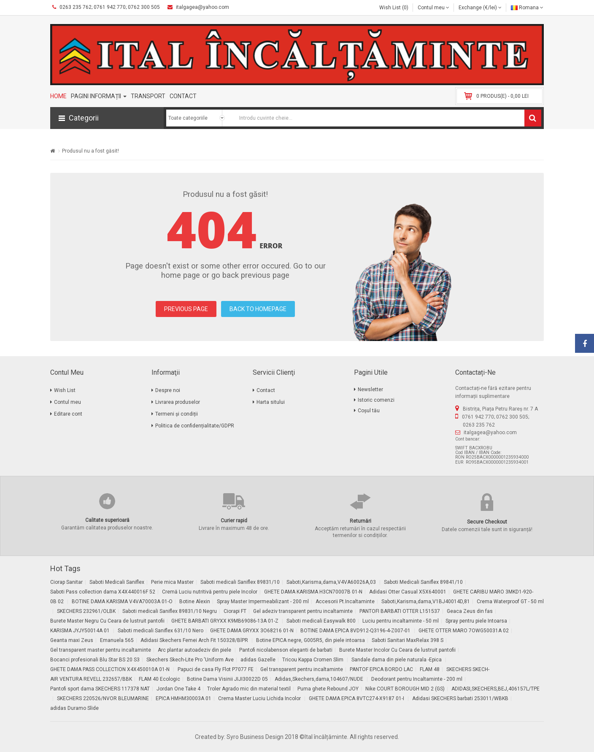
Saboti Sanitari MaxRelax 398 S (407, 640)
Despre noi (167, 390)
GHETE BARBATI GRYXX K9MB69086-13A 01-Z (225, 621)
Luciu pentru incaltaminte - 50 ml (400, 621)
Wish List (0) (393, 8)
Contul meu (67, 402)
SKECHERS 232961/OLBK (86, 611)
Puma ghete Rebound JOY (328, 689)
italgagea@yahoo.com (490, 432)
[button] (107, 118)
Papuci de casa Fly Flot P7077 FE (216, 669)
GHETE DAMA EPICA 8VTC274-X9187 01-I (357, 698)
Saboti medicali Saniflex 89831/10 (240, 582)
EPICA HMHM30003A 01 (183, 698)
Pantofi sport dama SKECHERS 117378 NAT (100, 689)
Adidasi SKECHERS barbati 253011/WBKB (460, 698)
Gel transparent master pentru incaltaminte (100, 650)
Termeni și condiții (176, 414)
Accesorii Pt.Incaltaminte (345, 601)
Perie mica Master (172, 582)
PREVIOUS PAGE (186, 309)
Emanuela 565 (117, 640)
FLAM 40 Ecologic (159, 679)
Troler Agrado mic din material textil (249, 689)
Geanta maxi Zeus (71, 640)
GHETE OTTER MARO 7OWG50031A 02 (463, 631)
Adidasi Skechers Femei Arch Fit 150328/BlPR (194, 640)
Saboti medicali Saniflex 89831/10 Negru (169, 611)
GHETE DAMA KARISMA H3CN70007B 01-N (313, 592)
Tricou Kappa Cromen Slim (313, 660)
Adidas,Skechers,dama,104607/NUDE (319, 679)
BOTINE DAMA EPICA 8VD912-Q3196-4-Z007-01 (356, 631)
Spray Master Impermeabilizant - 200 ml (263, 601)
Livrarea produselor (177, 402)
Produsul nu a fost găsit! (90, 151)
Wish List (65, 390)
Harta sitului (270, 402)
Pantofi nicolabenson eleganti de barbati (285, 650)
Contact (265, 390)
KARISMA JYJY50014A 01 (80, 631)
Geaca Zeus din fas (470, 611)
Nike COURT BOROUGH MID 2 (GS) (405, 689)
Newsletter (370, 389)
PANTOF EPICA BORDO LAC (381, 669)
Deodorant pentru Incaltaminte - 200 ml (416, 679)
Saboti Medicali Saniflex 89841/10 (423, 582)
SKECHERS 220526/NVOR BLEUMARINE (103, 698)
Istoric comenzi (376, 400)
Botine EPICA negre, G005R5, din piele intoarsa (310, 640)
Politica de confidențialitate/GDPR (194, 426)
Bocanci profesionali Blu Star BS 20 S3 (95, 660)
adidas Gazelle (257, 660)
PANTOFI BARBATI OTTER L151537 (399, 611)
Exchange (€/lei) (480, 8)
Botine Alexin (194, 601)
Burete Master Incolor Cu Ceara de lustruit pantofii (397, 650)
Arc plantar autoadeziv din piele (195, 650)
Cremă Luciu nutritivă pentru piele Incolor (209, 592)
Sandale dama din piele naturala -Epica (397, 660)
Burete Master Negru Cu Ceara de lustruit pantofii (107, 621)
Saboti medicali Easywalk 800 (321, 621)
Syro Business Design (255, 736)
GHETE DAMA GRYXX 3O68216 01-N (252, 631)
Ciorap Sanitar (66, 582)
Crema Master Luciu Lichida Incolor (260, 698)
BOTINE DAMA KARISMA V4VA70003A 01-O (122, 601)
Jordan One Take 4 (178, 689)
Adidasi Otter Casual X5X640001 (407, 592)
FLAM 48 (430, 669)
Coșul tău (369, 411)
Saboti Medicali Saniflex (116, 582)
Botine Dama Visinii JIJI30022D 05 (227, 679)
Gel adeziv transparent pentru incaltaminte (303, 611)
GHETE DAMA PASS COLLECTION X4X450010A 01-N (110, 669)
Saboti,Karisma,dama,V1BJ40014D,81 (425, 601)
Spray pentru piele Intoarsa (476, 621)
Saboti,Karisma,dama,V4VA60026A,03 (331, 582)
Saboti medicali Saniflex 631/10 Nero (160, 631)
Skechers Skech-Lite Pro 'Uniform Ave (190, 660)
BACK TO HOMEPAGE (258, 309)
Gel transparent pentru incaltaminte (301, 669)
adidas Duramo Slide (74, 708)
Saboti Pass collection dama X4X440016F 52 (102, 592)
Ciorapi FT (235, 611)
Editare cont (68, 414)
